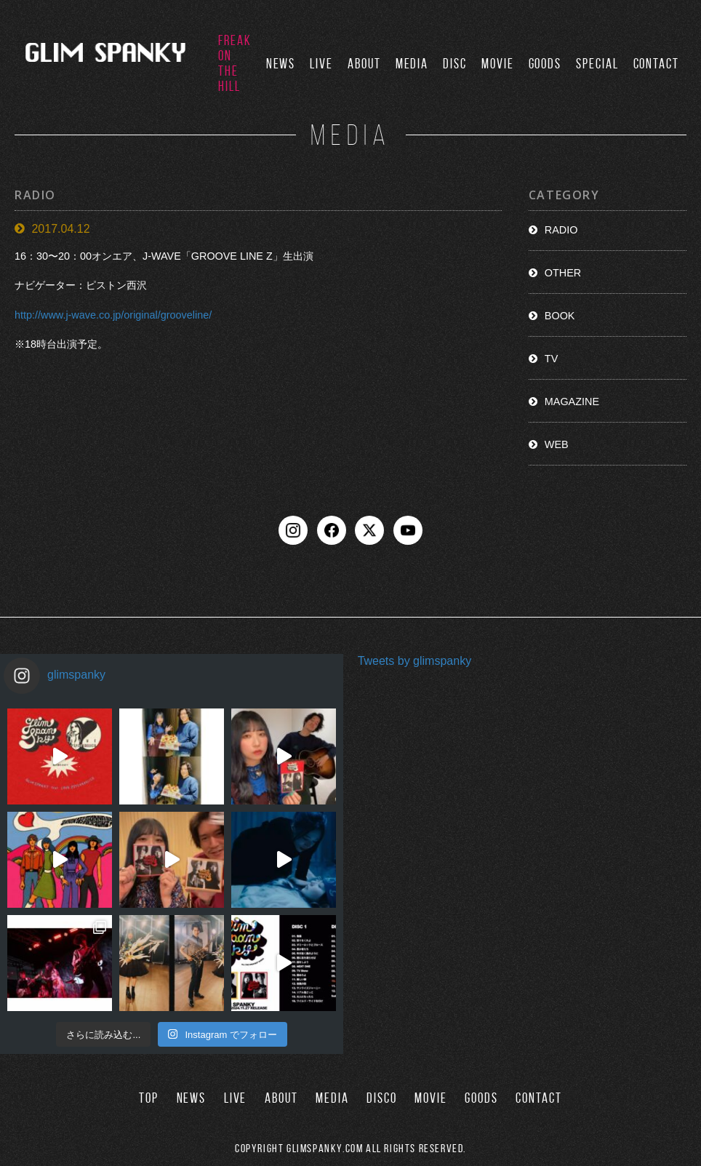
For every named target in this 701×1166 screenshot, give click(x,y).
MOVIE (497, 63)
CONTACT (656, 63)
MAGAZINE (572, 401)
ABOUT (364, 63)
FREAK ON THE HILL (235, 63)
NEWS (281, 63)
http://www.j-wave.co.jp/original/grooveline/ (113, 315)
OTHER (563, 273)
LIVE (321, 63)
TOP (149, 1098)
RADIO (561, 230)
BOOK (560, 316)
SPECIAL (597, 63)
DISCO (381, 1098)
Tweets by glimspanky (415, 661)
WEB (557, 444)
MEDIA (412, 63)
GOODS (545, 63)
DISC (455, 63)
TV (551, 358)
